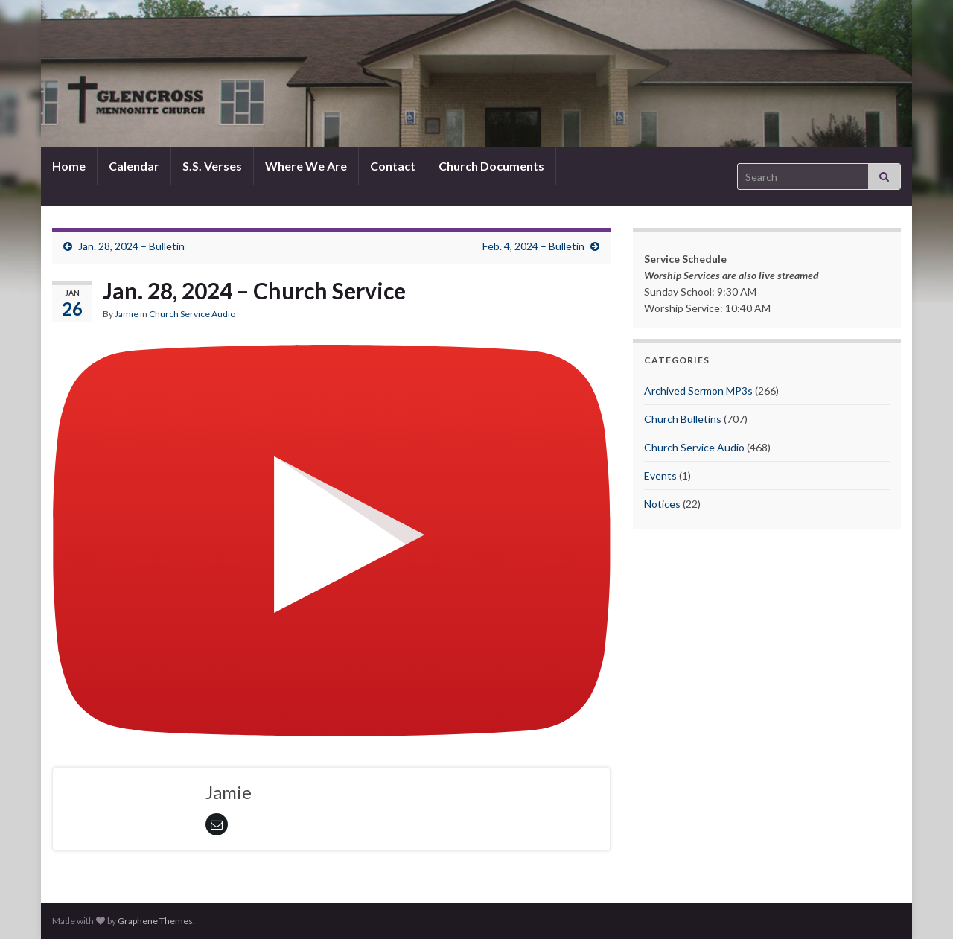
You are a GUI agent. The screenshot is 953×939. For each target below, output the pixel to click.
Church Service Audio (192, 313)
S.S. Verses (212, 166)
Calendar (134, 166)
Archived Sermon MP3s (698, 390)
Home (69, 166)
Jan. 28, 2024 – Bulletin (131, 246)
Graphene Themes (155, 920)
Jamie (126, 313)
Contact (392, 166)
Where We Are (306, 166)
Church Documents (491, 166)
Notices (662, 503)
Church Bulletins (682, 419)
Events (660, 475)
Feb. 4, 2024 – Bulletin (533, 246)
